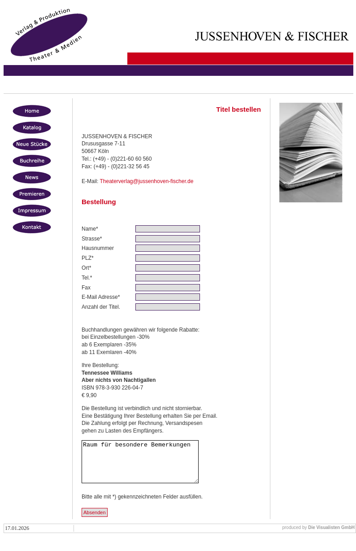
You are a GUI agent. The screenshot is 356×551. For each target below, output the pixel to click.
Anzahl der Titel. (101, 307)
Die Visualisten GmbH (331, 535)
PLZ (86, 258)
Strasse (91, 239)
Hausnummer (98, 248)
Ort (85, 268)
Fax (86, 287)
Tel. (86, 278)
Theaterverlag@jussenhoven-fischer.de (146, 181)
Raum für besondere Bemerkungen (147, 465)
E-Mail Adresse (100, 297)
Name (89, 229)
